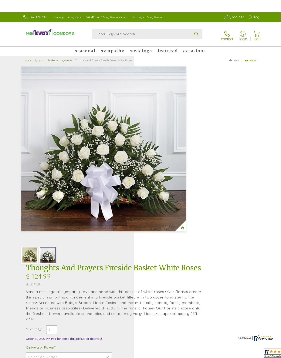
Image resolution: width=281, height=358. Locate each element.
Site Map (249, 354)
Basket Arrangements (60, 57)
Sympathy (39, 57)
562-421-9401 (38, 17)
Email (251, 58)
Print (235, 58)
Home (28, 57)
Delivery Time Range (159, 186)
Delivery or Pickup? (156, 165)
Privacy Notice (199, 354)
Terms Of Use (176, 354)
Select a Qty (149, 147)
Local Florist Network (225, 354)
